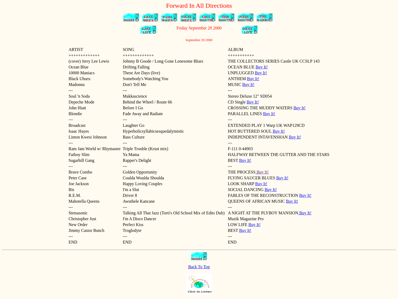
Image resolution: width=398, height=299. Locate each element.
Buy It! (262, 67)
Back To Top (199, 267)
